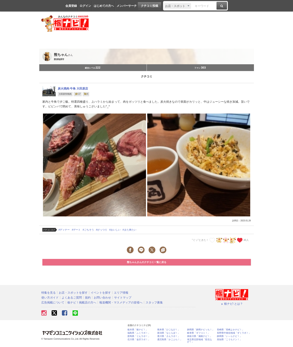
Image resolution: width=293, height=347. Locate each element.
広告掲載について (52, 302)
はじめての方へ (104, 5)
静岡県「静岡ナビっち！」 (200, 330)
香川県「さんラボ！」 (168, 336)
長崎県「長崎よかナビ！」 (230, 330)
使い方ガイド (50, 297)
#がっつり (101, 229)
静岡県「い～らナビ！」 (229, 336)
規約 (88, 297)
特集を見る (48, 292)
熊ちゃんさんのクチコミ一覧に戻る (146, 262)
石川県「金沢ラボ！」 (138, 339)
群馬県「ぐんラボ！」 (138, 336)
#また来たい (129, 229)
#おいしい (114, 229)
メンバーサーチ (127, 5)
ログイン (85, 5)
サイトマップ (122, 297)
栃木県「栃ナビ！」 (137, 330)
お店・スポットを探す (73, 292)
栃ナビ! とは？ (231, 303)
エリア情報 (121, 292)
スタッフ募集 (154, 302)
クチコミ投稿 (149, 5)
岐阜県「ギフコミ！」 (198, 333)
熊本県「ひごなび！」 (168, 330)
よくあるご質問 (72, 297)
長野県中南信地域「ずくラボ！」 (234, 333)
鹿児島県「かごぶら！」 (169, 339)
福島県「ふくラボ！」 (138, 333)
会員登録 (71, 5)
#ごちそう (88, 229)
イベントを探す (101, 292)
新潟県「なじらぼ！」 (168, 333)
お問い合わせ (102, 297)
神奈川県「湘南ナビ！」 (199, 336)
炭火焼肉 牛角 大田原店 (73, 88)
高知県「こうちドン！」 (229, 339)
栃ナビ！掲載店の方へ (81, 302)
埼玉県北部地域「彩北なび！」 (199, 340)
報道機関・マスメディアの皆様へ (120, 302)
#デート (76, 229)
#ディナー (64, 229)
